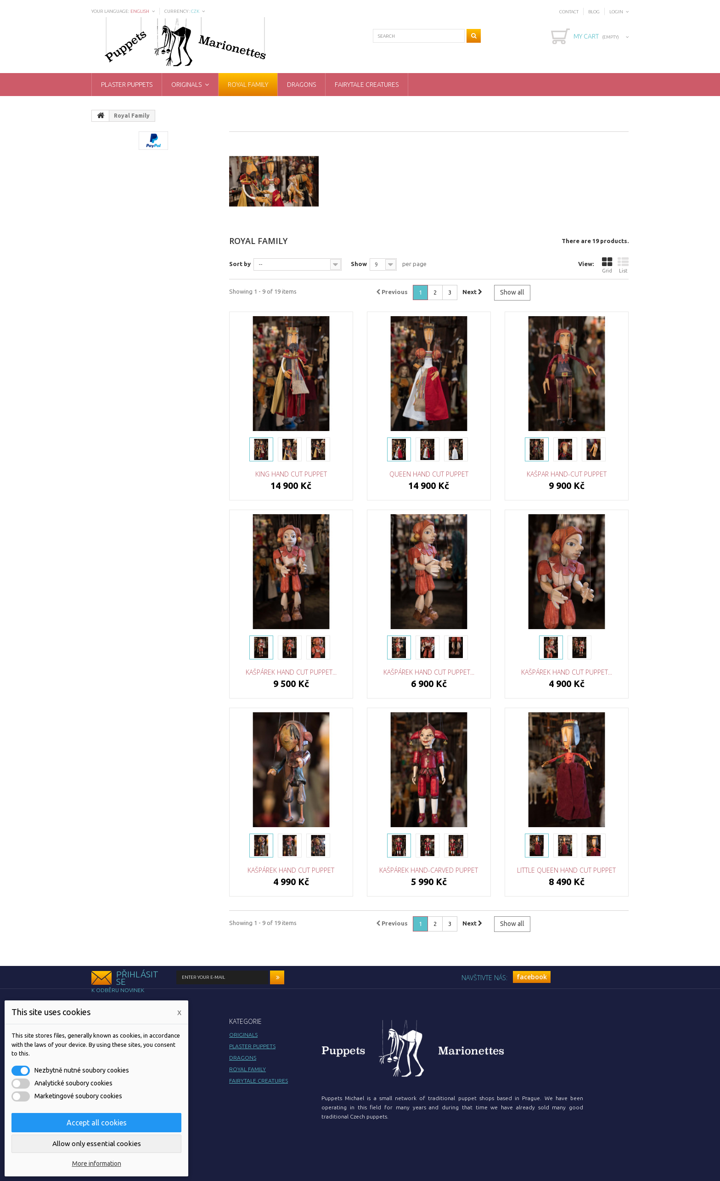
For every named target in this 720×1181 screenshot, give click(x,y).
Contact (569, 11)
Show (359, 264)
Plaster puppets (126, 84)
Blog (594, 11)
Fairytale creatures (367, 84)
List (623, 264)
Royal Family (248, 84)
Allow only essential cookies (96, 1143)
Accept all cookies (97, 1123)
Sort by (240, 264)
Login (616, 11)
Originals (186, 84)
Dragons (301, 84)
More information (96, 1163)
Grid (607, 264)
